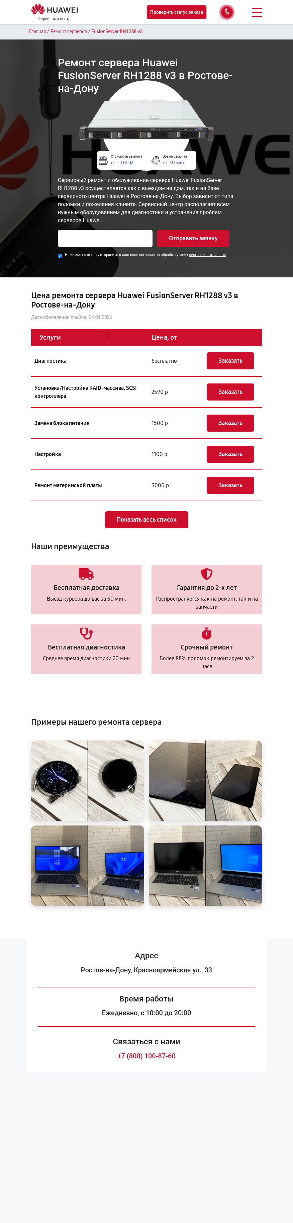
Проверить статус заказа (176, 12)
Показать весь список (147, 519)
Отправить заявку (193, 238)
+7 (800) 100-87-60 (146, 1056)
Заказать (230, 360)
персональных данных (207, 255)
